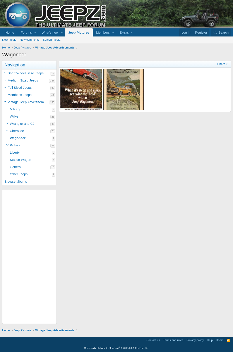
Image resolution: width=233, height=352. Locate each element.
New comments (29, 39)
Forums (26, 32)
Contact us (153, 340)
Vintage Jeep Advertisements (28, 102)
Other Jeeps (19, 174)
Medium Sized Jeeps (23, 80)
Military (15, 109)
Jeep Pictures (79, 32)
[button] (35, 32)
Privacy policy (195, 340)
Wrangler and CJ (22, 123)
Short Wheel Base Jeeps (26, 73)
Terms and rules (173, 340)
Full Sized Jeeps (20, 87)
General (15, 167)
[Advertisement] (29, 256)
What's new (50, 32)
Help (210, 340)
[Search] (221, 32)
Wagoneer (18, 138)
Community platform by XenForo (116, 348)
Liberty (15, 152)
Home (9, 32)
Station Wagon (20, 159)
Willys (14, 116)
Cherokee (17, 131)
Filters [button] (221, 64)
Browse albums (16, 181)
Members (103, 32)
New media (9, 39)
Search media (51, 39)
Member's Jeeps (20, 95)
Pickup (15, 145)
